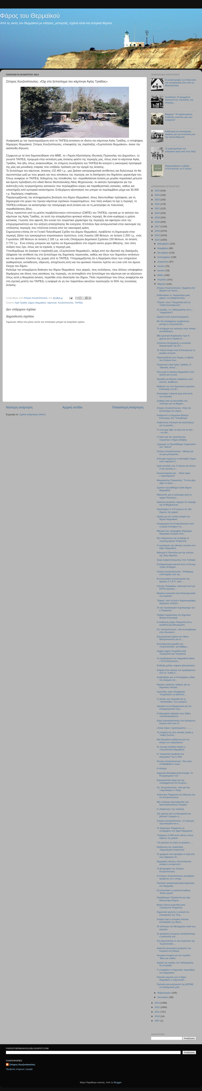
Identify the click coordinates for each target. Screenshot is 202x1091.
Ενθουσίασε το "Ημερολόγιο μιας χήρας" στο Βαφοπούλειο (173, 296)
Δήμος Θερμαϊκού (37, 302)
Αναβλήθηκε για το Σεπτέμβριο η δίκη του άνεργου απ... (176, 678)
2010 (157, 1016)
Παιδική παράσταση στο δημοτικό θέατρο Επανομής (174, 616)
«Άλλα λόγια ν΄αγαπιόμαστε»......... (174, 728)
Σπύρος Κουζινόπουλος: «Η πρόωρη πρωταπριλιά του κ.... (175, 822)
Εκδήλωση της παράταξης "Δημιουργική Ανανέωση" (171, 848)
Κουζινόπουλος (66, 302)
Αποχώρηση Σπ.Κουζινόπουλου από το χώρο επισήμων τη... (175, 525)
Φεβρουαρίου (164, 992)
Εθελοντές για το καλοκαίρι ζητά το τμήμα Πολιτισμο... (174, 496)
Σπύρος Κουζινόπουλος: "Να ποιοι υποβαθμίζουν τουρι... (174, 762)
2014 (157, 239)
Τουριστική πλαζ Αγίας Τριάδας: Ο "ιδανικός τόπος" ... (174, 366)
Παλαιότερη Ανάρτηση (127, 407)
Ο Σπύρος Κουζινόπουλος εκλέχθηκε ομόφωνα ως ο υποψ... (175, 877)
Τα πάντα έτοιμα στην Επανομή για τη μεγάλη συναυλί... (176, 351)
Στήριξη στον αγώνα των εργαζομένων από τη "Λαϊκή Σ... (176, 671)
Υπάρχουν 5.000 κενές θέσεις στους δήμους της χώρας (175, 836)
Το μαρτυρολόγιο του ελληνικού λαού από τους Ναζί (180, 150)
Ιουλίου (161, 266)
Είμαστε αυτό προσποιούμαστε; (173, 317)
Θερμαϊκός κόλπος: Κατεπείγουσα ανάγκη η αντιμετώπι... (174, 862)
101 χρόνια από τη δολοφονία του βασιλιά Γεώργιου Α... (174, 815)
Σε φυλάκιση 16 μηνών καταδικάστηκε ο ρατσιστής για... (176, 935)
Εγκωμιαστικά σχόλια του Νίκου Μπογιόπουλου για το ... (173, 638)
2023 (157, 199)
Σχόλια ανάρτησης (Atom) (32, 414)
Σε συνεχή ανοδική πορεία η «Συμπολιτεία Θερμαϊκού (171, 748)
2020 (157, 213)
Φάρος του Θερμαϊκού (30, 15)
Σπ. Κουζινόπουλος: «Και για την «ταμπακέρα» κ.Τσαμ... (173, 788)
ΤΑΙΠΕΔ (79, 302)
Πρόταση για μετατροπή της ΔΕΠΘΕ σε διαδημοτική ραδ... (175, 985)
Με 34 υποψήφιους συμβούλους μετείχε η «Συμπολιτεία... (173, 322)
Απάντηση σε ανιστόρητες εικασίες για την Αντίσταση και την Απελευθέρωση (180, 134)
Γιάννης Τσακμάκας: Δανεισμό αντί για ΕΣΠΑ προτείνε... (176, 587)
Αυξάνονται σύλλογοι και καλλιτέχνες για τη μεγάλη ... (175, 423)
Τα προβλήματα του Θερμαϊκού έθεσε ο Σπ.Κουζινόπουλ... (176, 659)
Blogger (118, 1082)
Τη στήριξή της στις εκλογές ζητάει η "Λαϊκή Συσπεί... (175, 733)
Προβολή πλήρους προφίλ (19, 1069)
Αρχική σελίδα (72, 407)
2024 (157, 195)
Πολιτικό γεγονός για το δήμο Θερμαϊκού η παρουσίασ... (171, 978)
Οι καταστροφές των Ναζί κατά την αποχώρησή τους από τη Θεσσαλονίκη (180, 83)
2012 (157, 1007)
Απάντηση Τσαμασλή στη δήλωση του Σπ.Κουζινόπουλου (176, 796)
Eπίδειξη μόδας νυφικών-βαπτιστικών (176, 665)
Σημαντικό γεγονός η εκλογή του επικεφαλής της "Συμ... (173, 913)
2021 (157, 208)
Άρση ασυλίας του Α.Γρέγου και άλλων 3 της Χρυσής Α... (176, 467)
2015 (157, 235)
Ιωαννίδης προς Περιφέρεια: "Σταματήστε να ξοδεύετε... (171, 693)
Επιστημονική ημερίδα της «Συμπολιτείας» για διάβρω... (173, 645)
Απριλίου (162, 279)
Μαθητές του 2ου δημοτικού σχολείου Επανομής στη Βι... (176, 387)
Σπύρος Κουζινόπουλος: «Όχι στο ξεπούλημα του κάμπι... (174, 409)
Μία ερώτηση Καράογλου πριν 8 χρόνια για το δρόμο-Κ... (173, 337)
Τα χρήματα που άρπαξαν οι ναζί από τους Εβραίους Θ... (176, 855)
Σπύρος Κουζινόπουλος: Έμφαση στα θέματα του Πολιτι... (176, 289)
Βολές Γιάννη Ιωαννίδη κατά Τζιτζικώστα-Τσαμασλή (171, 906)
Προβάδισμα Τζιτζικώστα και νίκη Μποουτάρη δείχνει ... (173, 899)
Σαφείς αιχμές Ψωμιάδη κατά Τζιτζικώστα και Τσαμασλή (171, 652)
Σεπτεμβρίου (164, 257)
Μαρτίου (162, 284)
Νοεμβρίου (163, 248)
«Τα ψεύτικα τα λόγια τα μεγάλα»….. (175, 842)
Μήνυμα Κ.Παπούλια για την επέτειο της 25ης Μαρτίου (175, 554)
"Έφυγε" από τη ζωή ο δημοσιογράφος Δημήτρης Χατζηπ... (176, 602)
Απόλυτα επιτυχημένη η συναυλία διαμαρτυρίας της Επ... (174, 344)
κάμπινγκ (52, 302)
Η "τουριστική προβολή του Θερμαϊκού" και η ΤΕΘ (170, 755)
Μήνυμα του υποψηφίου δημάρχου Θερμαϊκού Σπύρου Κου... (174, 532)
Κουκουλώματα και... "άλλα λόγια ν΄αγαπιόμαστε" (173, 474)
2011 (157, 1012)
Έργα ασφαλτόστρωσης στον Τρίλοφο (176, 560)
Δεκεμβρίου (163, 243)
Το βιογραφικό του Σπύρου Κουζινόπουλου (170, 870)
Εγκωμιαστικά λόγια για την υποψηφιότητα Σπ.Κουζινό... (172, 781)
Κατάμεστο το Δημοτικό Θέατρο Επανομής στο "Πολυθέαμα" (172, 416)
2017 (157, 226)
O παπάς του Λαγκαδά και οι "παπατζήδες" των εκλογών (172, 700)
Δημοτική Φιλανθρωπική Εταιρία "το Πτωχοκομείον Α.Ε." (175, 774)
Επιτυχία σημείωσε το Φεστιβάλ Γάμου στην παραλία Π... (176, 460)
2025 (157, 190)
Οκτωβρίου (163, 252)
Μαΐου (160, 275)
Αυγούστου (163, 261)
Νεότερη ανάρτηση (19, 407)
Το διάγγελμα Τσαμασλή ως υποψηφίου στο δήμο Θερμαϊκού (174, 829)
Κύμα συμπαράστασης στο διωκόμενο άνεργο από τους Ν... (176, 722)
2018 (157, 222)
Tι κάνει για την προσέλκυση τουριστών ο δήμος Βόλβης (172, 438)
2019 (157, 217)
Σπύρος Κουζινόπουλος (22, 1064)
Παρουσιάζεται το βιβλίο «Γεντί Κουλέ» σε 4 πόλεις (178, 167)
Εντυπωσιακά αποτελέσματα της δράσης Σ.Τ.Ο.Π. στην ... (173, 580)
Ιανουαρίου (163, 997)
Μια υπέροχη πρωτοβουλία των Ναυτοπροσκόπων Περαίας (173, 803)
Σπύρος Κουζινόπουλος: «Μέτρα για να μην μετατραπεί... (175, 452)
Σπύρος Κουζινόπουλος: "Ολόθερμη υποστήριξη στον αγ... (175, 573)
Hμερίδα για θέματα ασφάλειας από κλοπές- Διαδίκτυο (175, 380)
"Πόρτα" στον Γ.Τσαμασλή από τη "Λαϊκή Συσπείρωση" (173, 303)
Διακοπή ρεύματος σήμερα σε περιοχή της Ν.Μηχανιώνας (176, 503)
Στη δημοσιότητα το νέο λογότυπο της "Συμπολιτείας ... (176, 942)
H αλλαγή (162, 768)
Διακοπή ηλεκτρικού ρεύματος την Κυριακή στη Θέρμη (174, 949)
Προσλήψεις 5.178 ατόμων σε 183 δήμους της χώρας (174, 510)
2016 (157, 231)
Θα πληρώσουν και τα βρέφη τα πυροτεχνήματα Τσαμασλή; (173, 539)
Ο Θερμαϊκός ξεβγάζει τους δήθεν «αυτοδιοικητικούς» (174, 714)
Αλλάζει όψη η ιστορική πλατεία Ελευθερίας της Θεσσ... (173, 920)
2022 (157, 204)
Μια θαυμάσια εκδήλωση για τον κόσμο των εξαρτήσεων (173, 740)
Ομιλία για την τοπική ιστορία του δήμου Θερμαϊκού (173, 517)
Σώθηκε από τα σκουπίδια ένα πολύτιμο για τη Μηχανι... (172, 402)
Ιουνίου (161, 270)
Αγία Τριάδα (21, 302)
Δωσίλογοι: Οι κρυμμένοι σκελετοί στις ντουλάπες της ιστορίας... (179, 100)
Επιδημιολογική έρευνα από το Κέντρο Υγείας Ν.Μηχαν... (176, 565)
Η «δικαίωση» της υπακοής (170, 809)
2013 (157, 1003)
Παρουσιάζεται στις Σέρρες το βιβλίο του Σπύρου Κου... (175, 358)
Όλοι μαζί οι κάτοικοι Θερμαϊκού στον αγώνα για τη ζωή (175, 373)
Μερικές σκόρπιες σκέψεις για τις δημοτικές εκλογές (173, 686)
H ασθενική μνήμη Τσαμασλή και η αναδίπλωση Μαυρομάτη (174, 623)
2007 (157, 1020)
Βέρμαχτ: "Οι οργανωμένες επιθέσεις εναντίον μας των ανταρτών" (178, 117)
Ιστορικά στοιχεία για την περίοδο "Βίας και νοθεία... (173, 956)
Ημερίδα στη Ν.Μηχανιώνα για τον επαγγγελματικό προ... (174, 707)
